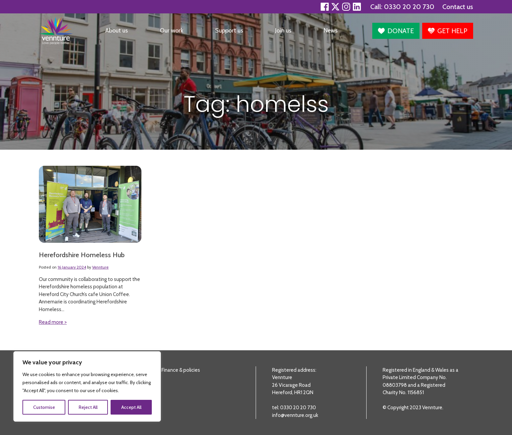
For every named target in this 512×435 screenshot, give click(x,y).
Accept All (131, 407)
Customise (44, 407)
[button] (396, 31)
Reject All (88, 407)
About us (116, 30)
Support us (229, 30)
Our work (171, 30)
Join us (283, 30)
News (331, 30)
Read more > (53, 322)
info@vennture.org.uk (295, 415)
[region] (87, 386)
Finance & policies (181, 370)
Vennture (100, 267)
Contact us (457, 7)
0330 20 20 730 (409, 7)
